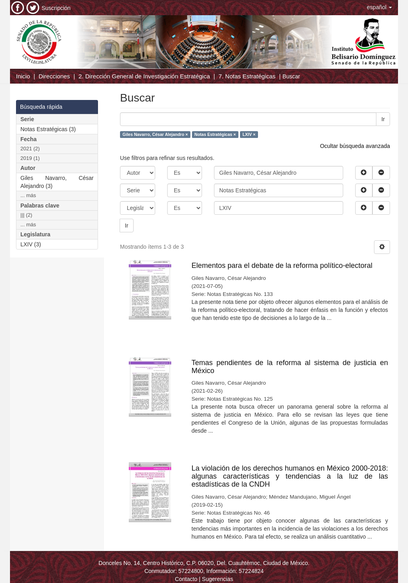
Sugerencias (217, 579)
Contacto (186, 579)
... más (28, 195)
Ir (383, 119)
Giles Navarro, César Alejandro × (155, 134)
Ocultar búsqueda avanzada (355, 146)
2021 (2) (30, 149)
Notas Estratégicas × (215, 134)
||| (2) (26, 215)
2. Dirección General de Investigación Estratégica (144, 76)
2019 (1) (30, 158)
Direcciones (54, 76)
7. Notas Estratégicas (247, 76)
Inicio (23, 76)
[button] (379, 7)
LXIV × (248, 134)
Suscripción (56, 8)
